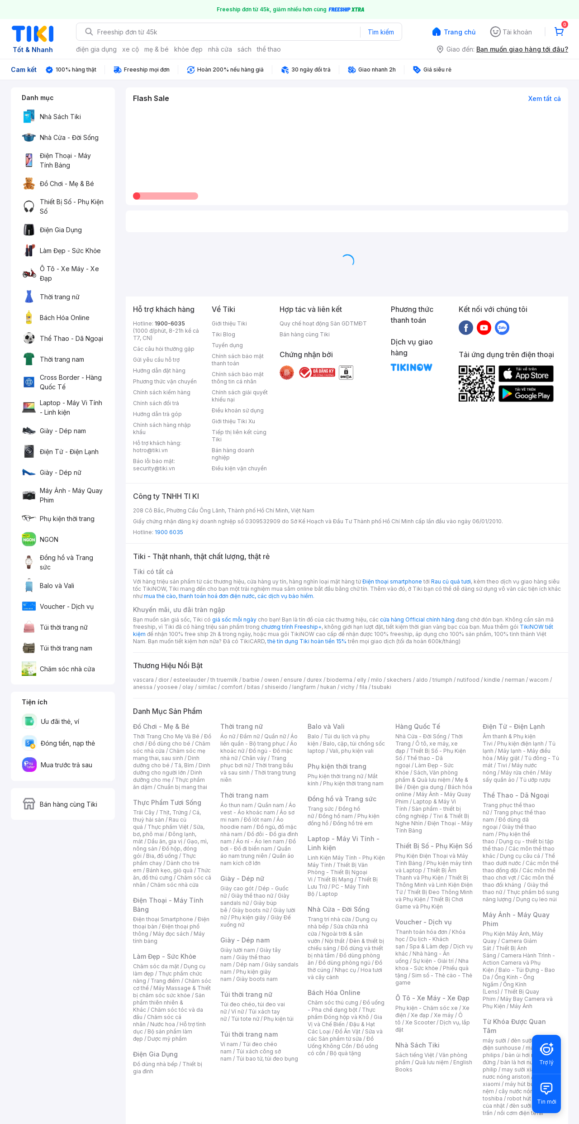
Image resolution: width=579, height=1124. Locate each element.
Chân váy (254, 758)
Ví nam (229, 1044)
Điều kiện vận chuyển (239, 468)
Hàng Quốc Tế (417, 726)
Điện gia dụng (425, 787)
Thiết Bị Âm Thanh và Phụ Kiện (425, 874)
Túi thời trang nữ (246, 994)
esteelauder (189, 679)
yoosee (167, 687)
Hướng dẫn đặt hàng (159, 370)
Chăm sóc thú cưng (333, 1002)
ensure (293, 679)
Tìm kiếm (381, 32)
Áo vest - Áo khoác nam (258, 809)
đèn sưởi (522, 1040)
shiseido (276, 687)
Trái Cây (144, 812)
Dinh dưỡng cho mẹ (167, 776)
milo (376, 679)
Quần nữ (275, 736)
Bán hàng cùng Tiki (305, 334)
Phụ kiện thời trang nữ (335, 776)
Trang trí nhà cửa (329, 919)
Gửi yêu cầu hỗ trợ (156, 359)
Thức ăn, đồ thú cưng (172, 874)
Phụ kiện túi (279, 1018)
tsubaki (381, 687)
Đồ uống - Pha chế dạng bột (346, 1006)
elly (361, 679)
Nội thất (335, 940)
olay (188, 687)
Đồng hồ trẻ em (353, 823)
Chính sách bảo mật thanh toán (238, 360)
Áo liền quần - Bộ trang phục (259, 740)
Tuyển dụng (227, 345)
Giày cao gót (237, 888)
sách (244, 49)
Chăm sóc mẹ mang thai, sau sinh (169, 754)
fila (363, 687)
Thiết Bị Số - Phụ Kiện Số (433, 846)
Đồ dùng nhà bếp (155, 1064)
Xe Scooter (420, 1022)
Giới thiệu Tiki (229, 323)
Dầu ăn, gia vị (164, 841)
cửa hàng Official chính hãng (417, 619)
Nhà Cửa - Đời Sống (339, 909)
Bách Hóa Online (334, 992)
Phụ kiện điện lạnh (520, 743)
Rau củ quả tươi (451, 581)
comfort (231, 687)
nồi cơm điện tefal (520, 1113)
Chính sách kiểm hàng (161, 392)
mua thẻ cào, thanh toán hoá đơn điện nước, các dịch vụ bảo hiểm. (229, 596)
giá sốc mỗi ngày (234, 619)
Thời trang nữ (241, 726)
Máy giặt (508, 758)
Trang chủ (459, 32)
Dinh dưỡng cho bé (166, 762)
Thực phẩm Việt (168, 826)
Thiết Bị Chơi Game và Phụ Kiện (429, 903)
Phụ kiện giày (248, 917)
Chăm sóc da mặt (156, 966)
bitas (253, 687)
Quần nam (270, 805)
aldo (422, 679)
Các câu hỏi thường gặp (164, 348)
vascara (143, 679)
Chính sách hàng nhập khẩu (162, 428)
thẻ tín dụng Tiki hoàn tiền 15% (306, 641)
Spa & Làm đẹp (429, 946)
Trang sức (321, 808)
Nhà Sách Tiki (417, 1045)
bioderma (339, 679)
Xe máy (444, 1015)
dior (163, 679)
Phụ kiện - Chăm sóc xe (426, 1007)
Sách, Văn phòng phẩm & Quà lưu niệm (426, 776)
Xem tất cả (544, 98)
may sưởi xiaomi (523, 1069)
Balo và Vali (326, 726)
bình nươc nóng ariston (521, 1073)
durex (314, 679)
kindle (492, 679)
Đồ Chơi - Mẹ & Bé (161, 726)
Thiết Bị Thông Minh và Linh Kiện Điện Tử (434, 884)
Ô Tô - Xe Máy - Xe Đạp (432, 998)
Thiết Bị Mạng (335, 879)
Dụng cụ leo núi (536, 899)
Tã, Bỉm (184, 765)
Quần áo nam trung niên (255, 852)
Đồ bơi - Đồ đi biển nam (258, 845)
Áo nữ (227, 736)
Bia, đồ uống (162, 855)
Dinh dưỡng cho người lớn (171, 769)
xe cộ (130, 49)
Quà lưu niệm (432, 1062)
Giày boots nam (257, 979)
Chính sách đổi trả (156, 403)
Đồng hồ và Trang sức (342, 799)
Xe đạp (420, 1015)
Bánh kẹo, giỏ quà (169, 870)
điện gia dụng (96, 49)
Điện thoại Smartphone (163, 919)
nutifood (468, 679)
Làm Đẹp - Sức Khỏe (164, 956)
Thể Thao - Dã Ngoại (516, 795)
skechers (399, 679)
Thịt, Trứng (173, 812)
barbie (251, 679)
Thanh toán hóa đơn (421, 931)
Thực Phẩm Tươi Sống (167, 802)
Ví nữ (237, 1011)
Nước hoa (162, 1024)
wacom (539, 679)
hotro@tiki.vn (150, 450)
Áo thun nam (236, 805)
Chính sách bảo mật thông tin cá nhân (238, 378)
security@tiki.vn (154, 468)
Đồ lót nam (258, 819)
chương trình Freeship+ (291, 626)
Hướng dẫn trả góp (157, 414)
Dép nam (248, 964)
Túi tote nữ (245, 1018)
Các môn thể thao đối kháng (518, 881)
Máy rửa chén (518, 772)
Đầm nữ (250, 736)
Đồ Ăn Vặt (348, 1031)
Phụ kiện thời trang (337, 766)
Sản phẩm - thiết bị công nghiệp (428, 812)
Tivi (502, 765)
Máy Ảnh (521, 1006)
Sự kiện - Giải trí (433, 960)
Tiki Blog (223, 334)
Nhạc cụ (345, 969)
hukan (328, 687)
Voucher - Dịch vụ (423, 922)
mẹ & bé (156, 49)
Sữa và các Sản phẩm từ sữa (345, 1035)
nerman (515, 679)
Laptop (328, 893)
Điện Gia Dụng (155, 1054)
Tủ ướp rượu (535, 779)
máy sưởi (494, 1040)
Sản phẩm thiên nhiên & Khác (169, 1002)
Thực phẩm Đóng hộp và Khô (341, 1013)
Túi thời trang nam (249, 1034)
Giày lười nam (237, 950)
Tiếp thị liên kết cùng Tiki (239, 436)
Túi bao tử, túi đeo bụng (267, 1058)
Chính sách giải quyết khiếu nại (240, 396)
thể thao (269, 49)
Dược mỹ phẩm (167, 1038)
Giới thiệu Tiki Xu (233, 421)
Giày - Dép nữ (242, 878)
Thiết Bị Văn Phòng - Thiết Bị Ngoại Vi (338, 872)
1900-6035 (170, 323)
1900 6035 (169, 532)
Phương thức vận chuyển (165, 381)
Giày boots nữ (250, 910)
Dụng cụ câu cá (520, 855)
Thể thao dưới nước (519, 859)
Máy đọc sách (171, 933)
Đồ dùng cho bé (169, 743)
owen (271, 679)
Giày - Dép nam (245, 940)
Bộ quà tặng (345, 1053)
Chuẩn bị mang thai (182, 787)
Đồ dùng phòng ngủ (344, 962)
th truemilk (224, 679)
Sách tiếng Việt (414, 1055)
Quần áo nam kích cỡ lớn (257, 859)
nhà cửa (220, 49)
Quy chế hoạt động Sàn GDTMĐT (323, 323)
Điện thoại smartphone (392, 581)
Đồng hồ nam (335, 816)
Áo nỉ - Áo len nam (260, 841)
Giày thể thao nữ (252, 895)
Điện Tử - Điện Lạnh (514, 726)
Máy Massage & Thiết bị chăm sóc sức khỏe (172, 992)
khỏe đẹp (188, 49)
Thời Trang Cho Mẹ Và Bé (166, 736)
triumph (442, 679)
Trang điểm (165, 980)
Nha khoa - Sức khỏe (432, 964)
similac (207, 687)
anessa (142, 687)
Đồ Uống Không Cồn (341, 1042)
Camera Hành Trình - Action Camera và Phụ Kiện (519, 962)
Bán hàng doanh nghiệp (233, 454)
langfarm (304, 687)
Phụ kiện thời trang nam (353, 783)
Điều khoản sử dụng (238, 410)
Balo (313, 736)
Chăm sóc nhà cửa (174, 884)
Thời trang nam (244, 795)
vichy (348, 687)
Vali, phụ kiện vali (351, 750)
